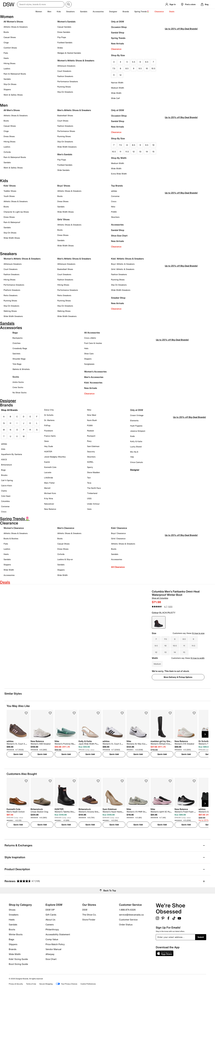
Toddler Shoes (10, 190)
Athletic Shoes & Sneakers (16, 26)
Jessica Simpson (137, 433)
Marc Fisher (49, 485)
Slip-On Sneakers (65, 91)
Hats (86, 350)
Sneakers (13, 974)
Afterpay (50, 1014)
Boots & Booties (11, 541)
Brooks (4, 477)
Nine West (91, 417)
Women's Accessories (95, 374)
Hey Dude (48, 448)
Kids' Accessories (93, 385)
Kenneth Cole (50, 469)
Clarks (4, 493)
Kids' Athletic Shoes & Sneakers (127, 258)
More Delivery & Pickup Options (178, 692)
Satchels (16, 355)
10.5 (153, 68)
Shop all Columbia (160, 613)
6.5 (146, 61)
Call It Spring (7, 482)
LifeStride (48, 480)
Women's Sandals (66, 21)
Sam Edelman (93, 448)
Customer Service (128, 979)
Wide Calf (115, 98)
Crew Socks (17, 389)
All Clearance (118, 569)
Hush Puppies (136, 428)
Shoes (12, 969)
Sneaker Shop (118, 297)
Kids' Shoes (10, 185)
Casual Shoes (10, 37)
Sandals (83, 11)
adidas (114, 190)
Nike (113, 206)
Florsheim (48, 433)
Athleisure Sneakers (66, 65)
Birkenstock (6, 467)
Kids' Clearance (119, 530)
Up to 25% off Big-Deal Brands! (181, 83)
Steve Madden (93, 474)
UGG (89, 500)
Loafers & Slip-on (65, 561)
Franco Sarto (50, 438)
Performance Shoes (66, 131)
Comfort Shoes (10, 47)
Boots (6, 32)
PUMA (114, 211)
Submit (201, 997)
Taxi (89, 480)
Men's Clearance (65, 530)
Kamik (47, 464)
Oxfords (7, 152)
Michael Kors (50, 495)
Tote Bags (16, 366)
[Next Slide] (205, 794)
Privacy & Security (16, 1044)
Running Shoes (64, 86)
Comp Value (52, 999)
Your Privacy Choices (66, 1044)
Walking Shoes (10, 311)
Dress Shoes (9, 136)
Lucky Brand (136, 448)
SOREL (90, 464)
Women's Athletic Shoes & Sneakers (75, 60)
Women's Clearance (14, 530)
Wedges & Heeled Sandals (69, 52)
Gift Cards (51, 974)
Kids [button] (59, 11)
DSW (84, 969)
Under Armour (93, 506)
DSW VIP (50, 969)
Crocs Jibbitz (90, 340)
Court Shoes (62, 120)
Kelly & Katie (136, 443)
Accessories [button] (98, 11)
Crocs (113, 201)
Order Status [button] (125, 984)
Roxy (89, 443)
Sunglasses (89, 366)
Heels (6, 58)
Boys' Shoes (63, 185)
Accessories (117, 224)
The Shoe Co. (89, 974)
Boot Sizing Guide (18, 1024)
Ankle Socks (18, 384)
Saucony (91, 454)
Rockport (91, 438)
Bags (15, 335)
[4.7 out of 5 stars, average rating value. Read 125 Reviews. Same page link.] (163, 622)
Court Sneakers (64, 71)
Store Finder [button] (88, 979)
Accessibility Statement (58, 994)
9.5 (140, 68)
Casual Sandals (64, 26)
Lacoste (47, 474)
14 (147, 151)
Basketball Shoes (65, 115)
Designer (113, 11)
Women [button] (38, 11)
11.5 (127, 151)
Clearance (116, 49)
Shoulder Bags (19, 361)
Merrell (47, 490)
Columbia (5, 503)
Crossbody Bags (19, 350)
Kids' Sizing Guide (18, 1019)
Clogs (6, 42)
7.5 (113, 68)
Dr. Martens (49, 422)
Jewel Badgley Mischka (55, 459)
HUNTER (48, 454)
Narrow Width (117, 82)
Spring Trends (118, 38)
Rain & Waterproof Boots (15, 73)
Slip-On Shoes (10, 84)
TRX (132, 459)
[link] (17, 805)
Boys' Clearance (118, 535)
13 (140, 151)
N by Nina (48, 500)
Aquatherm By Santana (11, 456)
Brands (12, 1009)
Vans (89, 511)
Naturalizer (49, 506)
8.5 (126, 68)
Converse (115, 196)
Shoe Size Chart (119, 235)
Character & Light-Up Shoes (16, 211)
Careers (50, 984)
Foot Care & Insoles (93, 345)
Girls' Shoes (63, 219)
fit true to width (197, 673)
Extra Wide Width (119, 173)
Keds (132, 438)
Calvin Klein (6, 488)
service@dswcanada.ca (131, 974)
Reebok (90, 433)
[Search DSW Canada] (40, 4)
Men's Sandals (64, 154)
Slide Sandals (63, 170)
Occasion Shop (119, 27)
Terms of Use (31, 1044)
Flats (6, 52)
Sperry (90, 469)
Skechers (115, 217)
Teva (89, 485)
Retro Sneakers (10, 295)
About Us (50, 979)
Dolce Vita (49, 412)
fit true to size (198, 648)
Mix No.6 (134, 454)
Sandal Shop (117, 32)
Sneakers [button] (70, 11)
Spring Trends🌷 (141, 11)
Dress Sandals (63, 32)
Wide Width (116, 93)
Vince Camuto (136, 464)
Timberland (92, 495)
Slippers (7, 89)
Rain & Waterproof (12, 222)
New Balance (50, 511)
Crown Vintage (136, 417)
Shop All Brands (9, 412)
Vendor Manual (53, 1009)
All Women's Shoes (13, 21)
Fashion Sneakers (65, 76)
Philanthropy (52, 989)
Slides (60, 47)
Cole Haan (5, 498)
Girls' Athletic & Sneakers (122, 269)
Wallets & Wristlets (21, 371)
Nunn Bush (92, 422)
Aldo (3, 451)
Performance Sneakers (67, 81)
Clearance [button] (159, 11)
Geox (46, 443)
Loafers (7, 68)
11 (114, 75)
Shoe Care (89, 355)
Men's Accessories (93, 379)
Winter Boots (15, 994)
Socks (15, 379)
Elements (134, 422)
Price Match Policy (55, 1004)
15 (153, 151)
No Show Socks (19, 394)
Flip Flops (61, 37)
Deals (171, 11)
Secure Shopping (46, 1044)
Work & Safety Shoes (13, 94)
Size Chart (51, 1019)
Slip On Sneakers (119, 284)
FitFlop (47, 427)
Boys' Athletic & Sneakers (123, 263)
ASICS (4, 461)
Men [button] (49, 11)
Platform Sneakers (12, 290)
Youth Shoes (9, 196)
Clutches (16, 345)
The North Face (94, 490)
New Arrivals (117, 43)
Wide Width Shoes (12, 237)
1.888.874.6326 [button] (127, 969)
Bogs (3, 472)
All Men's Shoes (12, 110)
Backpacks (17, 340)
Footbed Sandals (64, 42)
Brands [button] (126, 11)
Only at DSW (117, 21)
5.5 (133, 61)
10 (147, 68)
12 (120, 75)
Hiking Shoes (9, 63)
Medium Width (117, 87)
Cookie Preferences (88, 1044)
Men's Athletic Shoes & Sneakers (74, 110)
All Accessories (92, 335)
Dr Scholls (48, 417)
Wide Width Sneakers (67, 146)
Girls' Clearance (118, 541)
